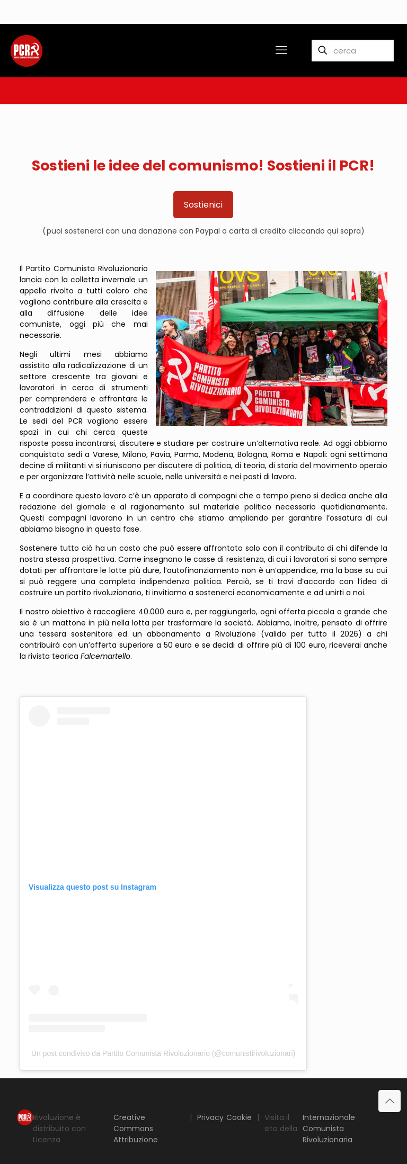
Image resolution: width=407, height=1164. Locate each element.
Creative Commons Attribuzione (135, 1128)
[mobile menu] (281, 50)
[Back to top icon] (389, 1101)
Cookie (239, 1117)
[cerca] (353, 50)
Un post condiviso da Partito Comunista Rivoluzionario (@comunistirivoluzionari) (163, 1053)
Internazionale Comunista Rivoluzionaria (329, 1128)
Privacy (210, 1117)
